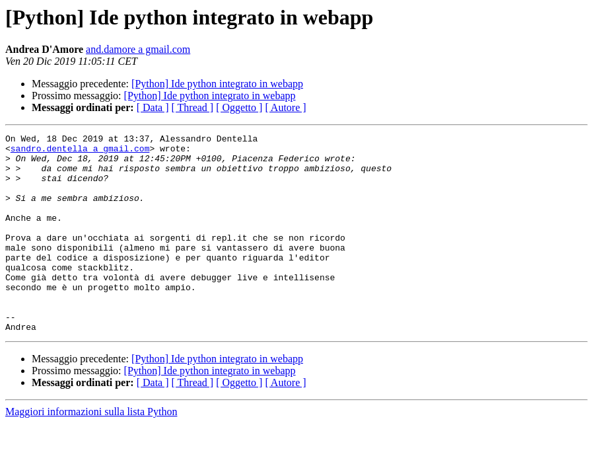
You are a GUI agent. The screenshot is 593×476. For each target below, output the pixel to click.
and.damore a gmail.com (138, 49)
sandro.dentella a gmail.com (80, 152)
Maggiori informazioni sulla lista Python (91, 451)
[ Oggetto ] (239, 107)
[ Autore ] (285, 107)
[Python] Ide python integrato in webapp (217, 83)
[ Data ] (153, 107)
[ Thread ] (193, 107)
